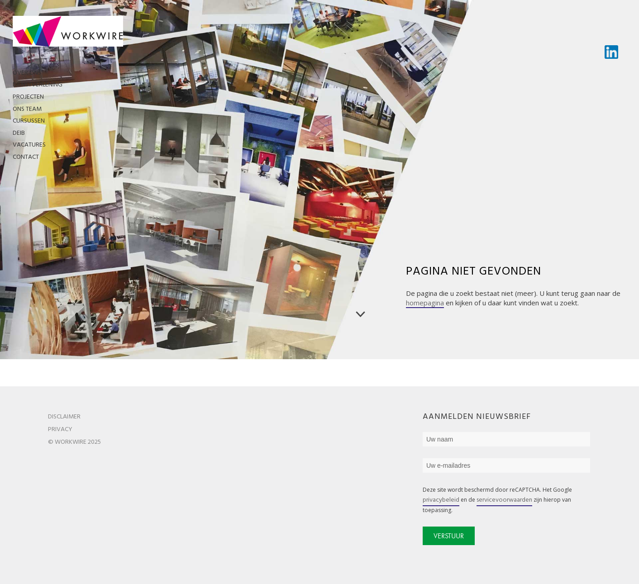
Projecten (28, 97)
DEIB (19, 133)
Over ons (27, 73)
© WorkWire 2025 (74, 442)
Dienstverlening (37, 85)
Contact (26, 157)
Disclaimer (64, 417)
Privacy (60, 429)
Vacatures (29, 145)
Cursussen (29, 121)
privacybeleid (441, 500)
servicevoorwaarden (504, 500)
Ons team (27, 109)
